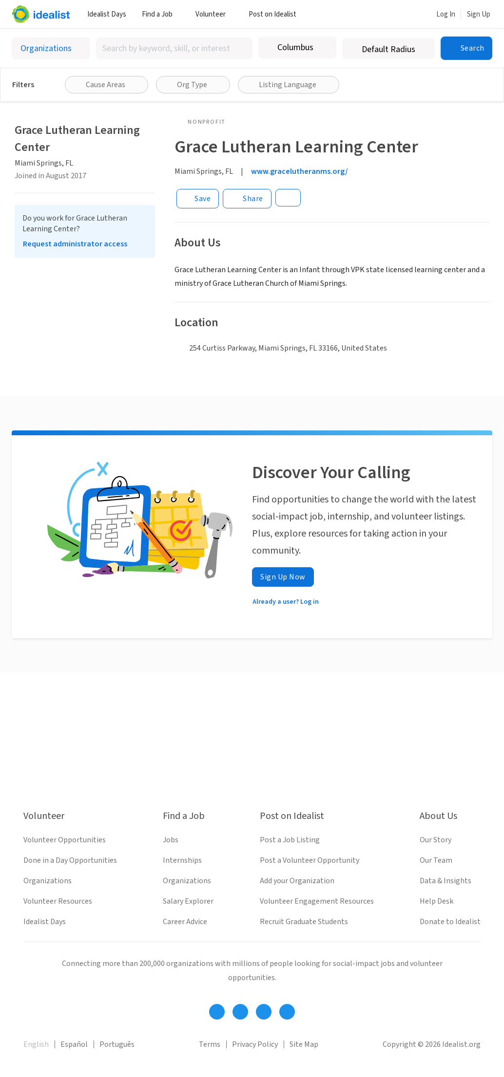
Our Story (435, 840)
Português (117, 1044)
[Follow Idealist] (217, 1012)
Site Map (304, 1044)
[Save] (197, 198)
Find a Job (161, 14)
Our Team (436, 860)
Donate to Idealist (450, 921)
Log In (445, 14)
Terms (209, 1044)
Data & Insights (445, 880)
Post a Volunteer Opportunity (309, 860)
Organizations (47, 880)
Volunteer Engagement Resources (317, 901)
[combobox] (174, 48)
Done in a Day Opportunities (70, 860)
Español (74, 1044)
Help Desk (436, 901)
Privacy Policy (255, 1044)
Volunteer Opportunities (64, 840)
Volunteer (214, 14)
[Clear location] (322, 48)
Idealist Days (106, 14)
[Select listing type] (51, 48)
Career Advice (185, 921)
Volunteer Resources (57, 901)
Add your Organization (297, 880)
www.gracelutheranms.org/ (299, 171)
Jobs (170, 840)
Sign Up (478, 14)
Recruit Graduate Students (304, 921)
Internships (182, 860)
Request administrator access (75, 244)
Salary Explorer (188, 901)
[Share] (247, 198)
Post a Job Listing (290, 840)
